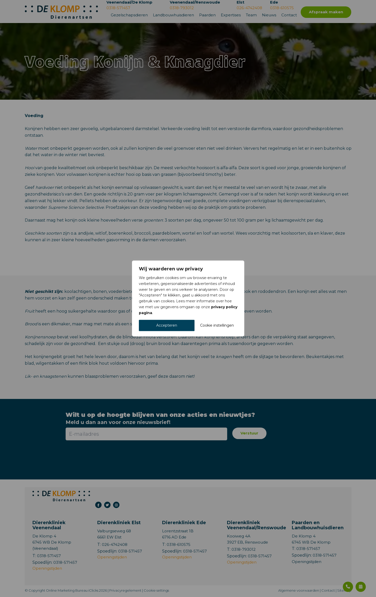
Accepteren (166, 325)
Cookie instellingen (217, 325)
